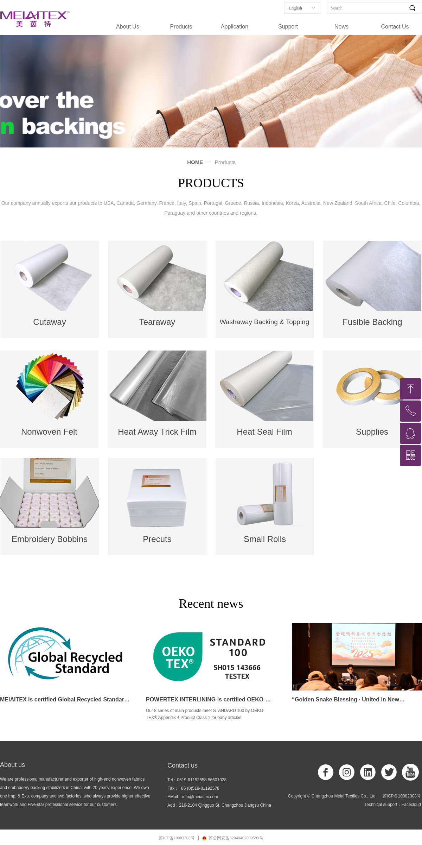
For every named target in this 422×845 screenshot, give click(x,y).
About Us (127, 27)
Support (288, 27)
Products (181, 27)
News (341, 27)
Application (234, 27)
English (295, 8)
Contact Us (395, 27)
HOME (195, 162)
